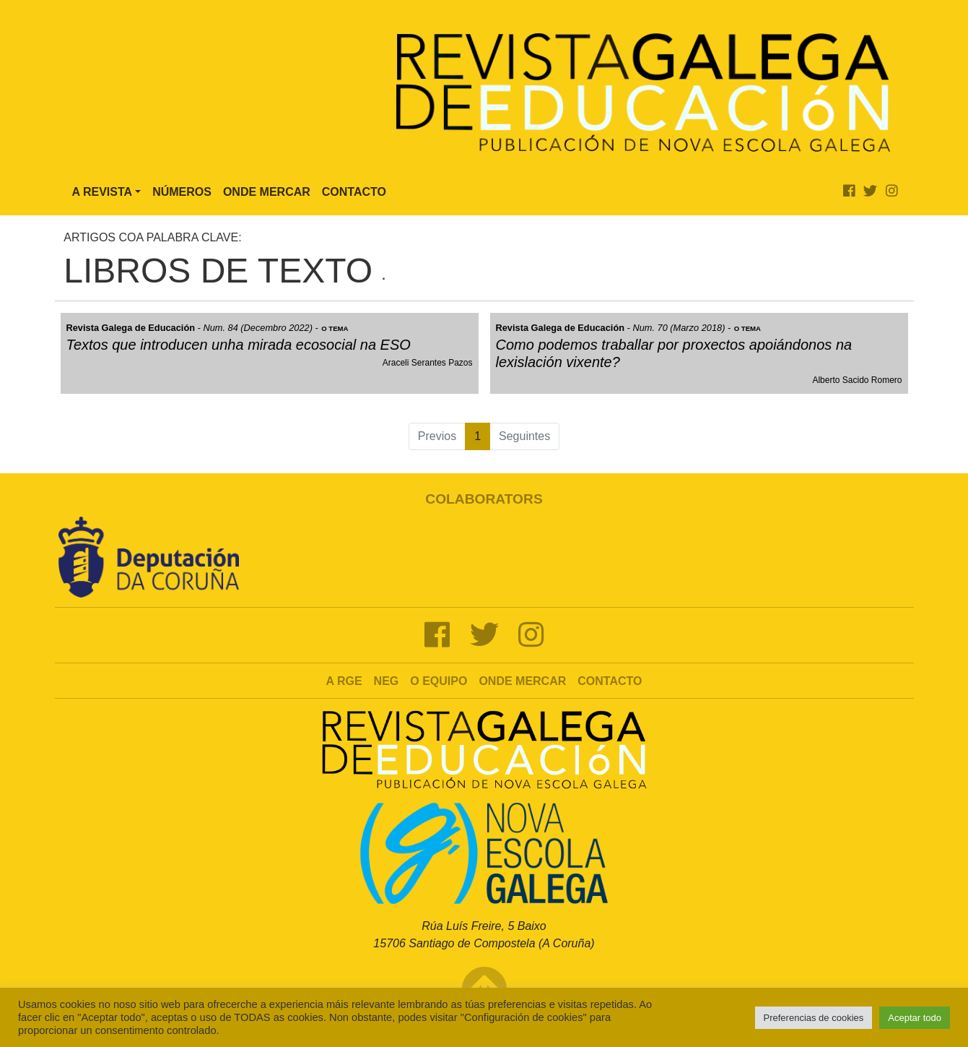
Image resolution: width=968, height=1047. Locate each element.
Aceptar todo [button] (914, 1017)
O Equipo (438, 681)
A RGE (344, 681)
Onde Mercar (266, 192)
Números (182, 192)
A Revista (102, 192)
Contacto (354, 192)
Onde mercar (522, 681)
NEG (386, 681)
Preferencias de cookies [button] (814, 1017)
